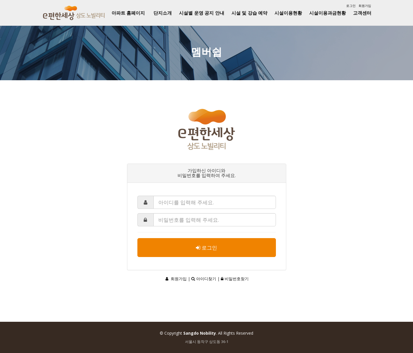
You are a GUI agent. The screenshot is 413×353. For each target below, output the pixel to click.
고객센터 (362, 13)
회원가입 (365, 5)
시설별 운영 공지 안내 (201, 13)
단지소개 (162, 13)
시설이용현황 (288, 13)
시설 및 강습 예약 (249, 13)
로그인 (351, 5)
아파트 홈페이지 (128, 13)
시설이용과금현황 (327, 13)
